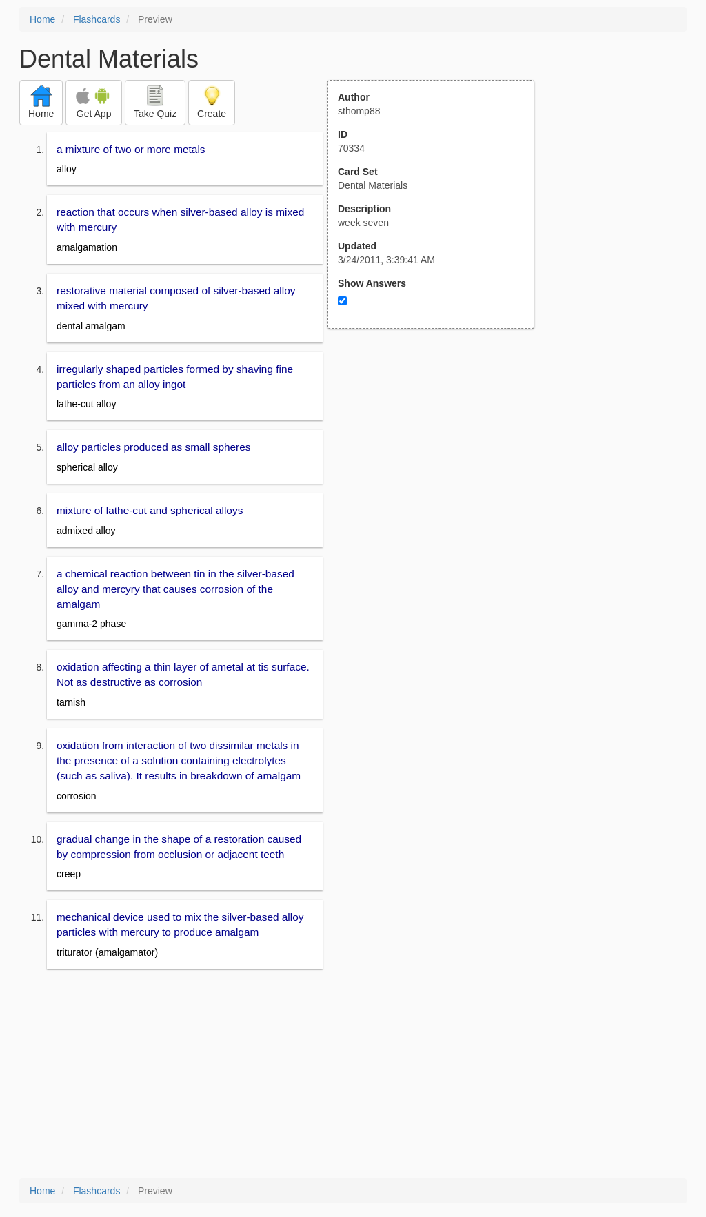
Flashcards (96, 19)
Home (42, 19)
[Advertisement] (438, 463)
